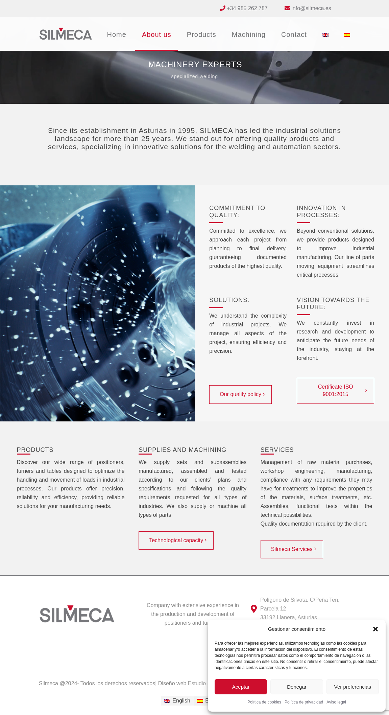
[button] (375, 629)
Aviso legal (336, 702)
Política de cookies (264, 702)
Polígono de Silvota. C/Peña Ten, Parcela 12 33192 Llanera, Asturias (300, 608)
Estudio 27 (199, 683)
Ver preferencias (352, 687)
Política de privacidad (304, 702)
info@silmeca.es (311, 8)
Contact (294, 34)
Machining (249, 34)
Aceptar (241, 687)
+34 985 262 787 (247, 8)
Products (201, 34)
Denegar (297, 687)
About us (156, 34)
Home (116, 34)
